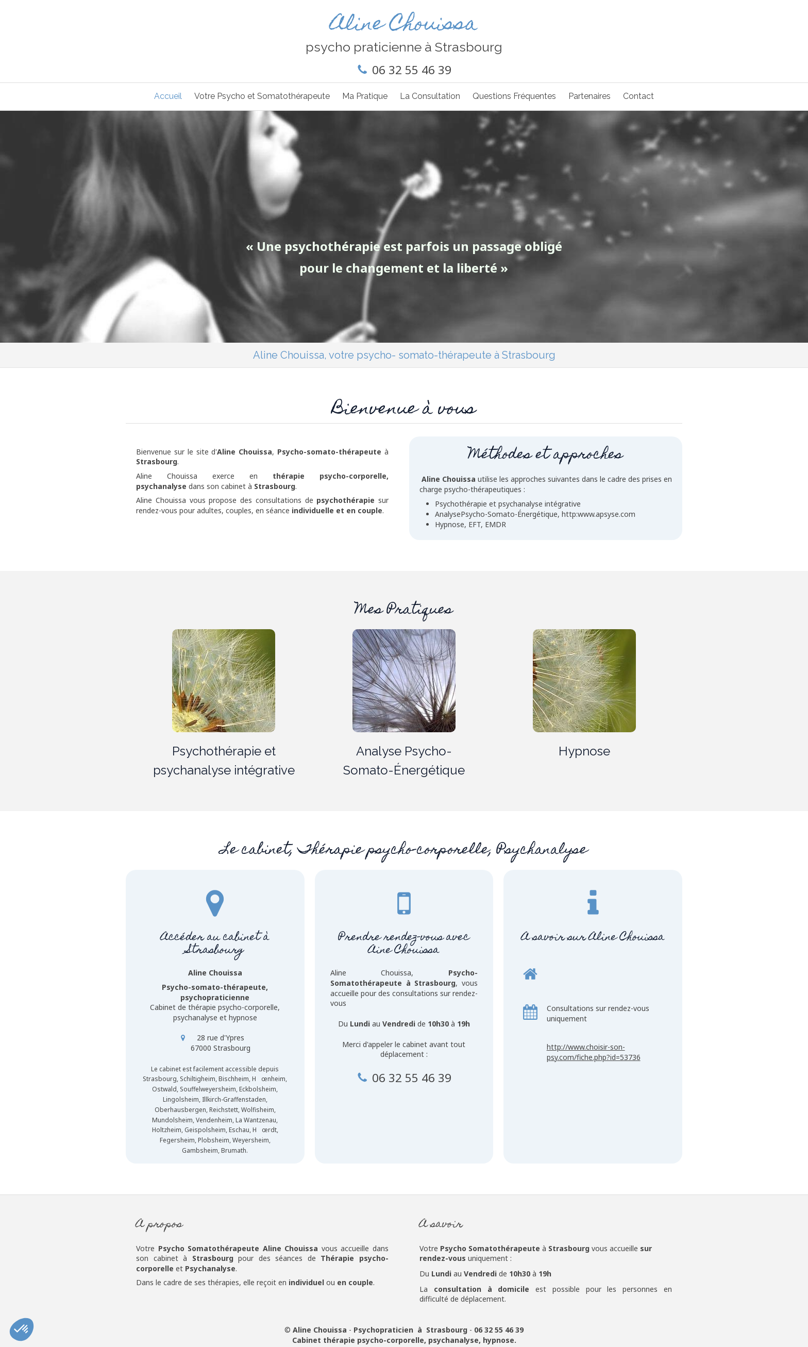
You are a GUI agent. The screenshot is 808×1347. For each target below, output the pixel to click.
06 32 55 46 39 (411, 70)
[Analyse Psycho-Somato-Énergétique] (404, 680)
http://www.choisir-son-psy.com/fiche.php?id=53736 (594, 1052)
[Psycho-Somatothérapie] (223, 680)
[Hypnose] (584, 680)
